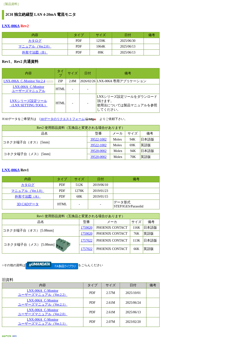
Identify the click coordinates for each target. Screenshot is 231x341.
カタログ (35, 41)
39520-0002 (98, 151)
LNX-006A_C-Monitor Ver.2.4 (24, 81)
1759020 (86, 227)
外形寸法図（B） (35, 52)
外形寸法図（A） (28, 196)
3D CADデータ (28, 204)
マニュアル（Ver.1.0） (27, 191)
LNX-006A (11, 26)
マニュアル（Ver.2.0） (34, 46)
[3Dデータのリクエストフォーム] (62, 119)
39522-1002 (98, 139)
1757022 (86, 240)
